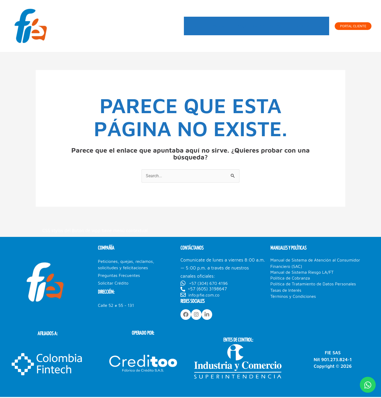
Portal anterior (309, 26)
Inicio (200, 26)
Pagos (221, 26)
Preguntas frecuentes (260, 26)
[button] (353, 26)
